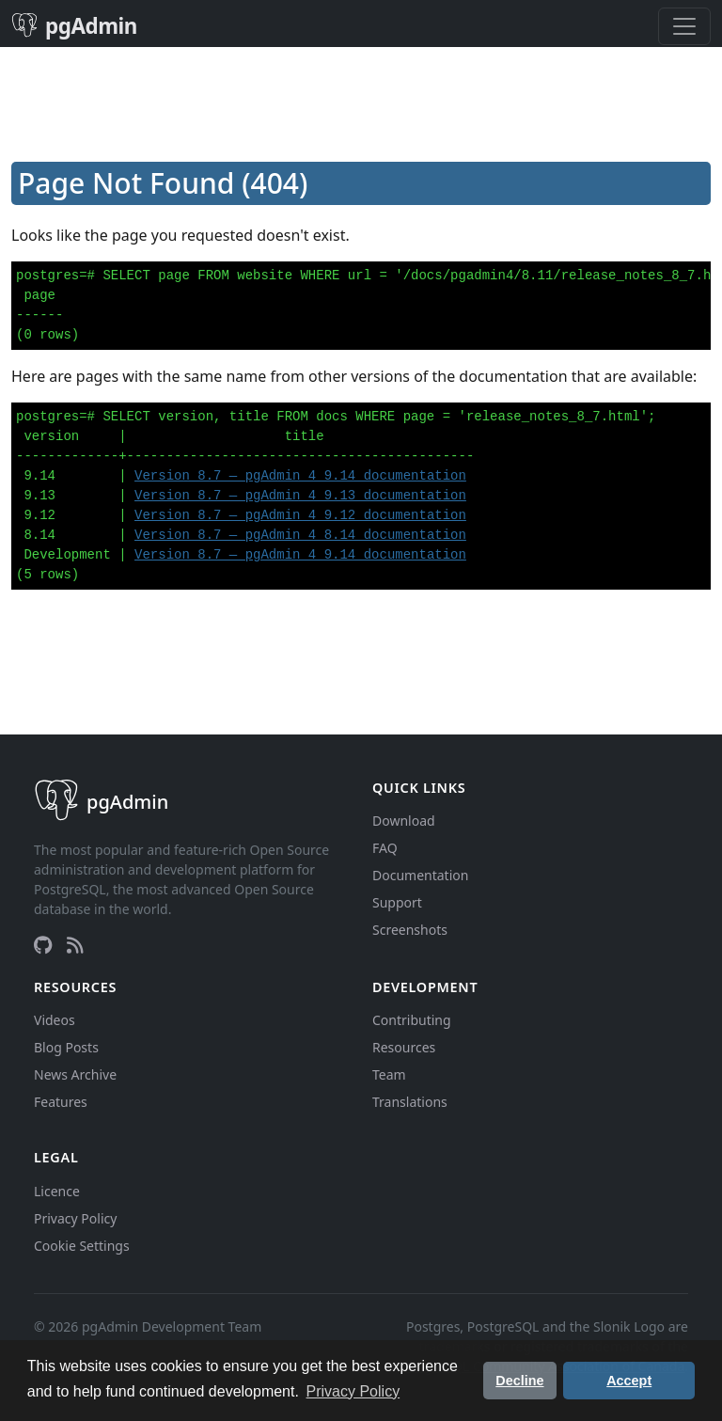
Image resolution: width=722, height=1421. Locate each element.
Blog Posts (66, 1047)
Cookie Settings (82, 1246)
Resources (403, 1047)
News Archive (75, 1074)
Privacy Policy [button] (353, 1391)
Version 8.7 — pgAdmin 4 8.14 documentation (300, 535)
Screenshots (409, 930)
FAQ (385, 848)
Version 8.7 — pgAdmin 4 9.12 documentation (300, 515)
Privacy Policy (75, 1218)
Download (403, 820)
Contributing (411, 1020)
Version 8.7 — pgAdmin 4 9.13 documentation (300, 495)
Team (389, 1074)
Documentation (420, 875)
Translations (409, 1102)
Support (397, 902)
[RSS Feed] (75, 945)
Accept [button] (628, 1380)
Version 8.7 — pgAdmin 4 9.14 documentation (300, 475)
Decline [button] (519, 1380)
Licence (57, 1191)
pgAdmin (74, 25)
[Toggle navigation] (684, 26)
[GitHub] (43, 945)
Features (60, 1102)
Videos (54, 1020)
